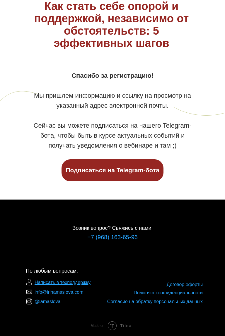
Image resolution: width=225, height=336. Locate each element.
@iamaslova (47, 301)
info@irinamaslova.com (59, 292)
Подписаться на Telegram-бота (112, 170)
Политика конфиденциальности (168, 292)
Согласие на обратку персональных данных (155, 301)
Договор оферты (185, 284)
